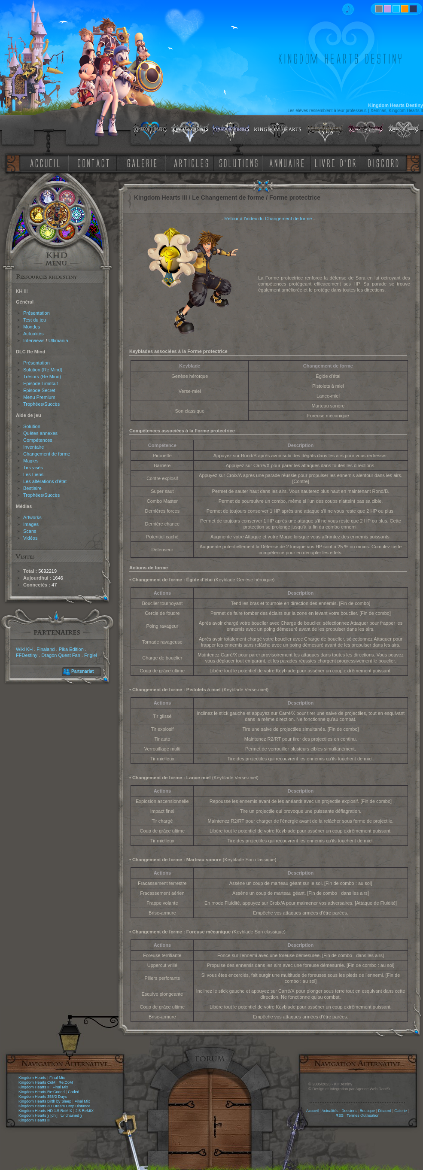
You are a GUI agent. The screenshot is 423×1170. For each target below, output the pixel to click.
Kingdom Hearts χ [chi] (38, 1115)
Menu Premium (39, 397)
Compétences (37, 440)
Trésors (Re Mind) (42, 376)
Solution (31, 426)
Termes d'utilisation (363, 1115)
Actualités (33, 333)
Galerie (400, 1111)
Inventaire (33, 447)
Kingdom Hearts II (33, 1087)
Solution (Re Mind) (42, 369)
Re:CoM (65, 1082)
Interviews (34, 340)
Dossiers (348, 1111)
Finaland (46, 649)
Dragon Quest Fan (60, 655)
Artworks (32, 517)
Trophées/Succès (41, 404)
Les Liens (33, 474)
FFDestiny (26, 655)
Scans (30, 531)
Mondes (31, 326)
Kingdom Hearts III (34, 1120)
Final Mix (57, 1078)
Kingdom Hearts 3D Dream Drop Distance (54, 1106)
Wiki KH (24, 649)
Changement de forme (46, 453)
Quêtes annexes (40, 433)
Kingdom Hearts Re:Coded (41, 1092)
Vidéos (30, 538)
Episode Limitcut (40, 383)
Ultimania (58, 340)
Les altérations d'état (45, 481)
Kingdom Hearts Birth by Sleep (44, 1101)
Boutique (367, 1111)
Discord (384, 1111)
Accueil (312, 1111)
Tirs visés (33, 467)
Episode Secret (39, 390)
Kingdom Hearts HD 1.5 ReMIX (45, 1111)
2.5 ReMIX (84, 1111)
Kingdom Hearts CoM (36, 1082)
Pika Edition (71, 649)
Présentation (36, 313)
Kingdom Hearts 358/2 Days (42, 1096)
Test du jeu (34, 319)
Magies (30, 460)
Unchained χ (71, 1115)
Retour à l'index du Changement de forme (268, 218)
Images (31, 524)
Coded (73, 1092)
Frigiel (90, 655)
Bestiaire (32, 488)
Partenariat (82, 671)
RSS (340, 1115)
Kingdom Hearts (32, 1078)
